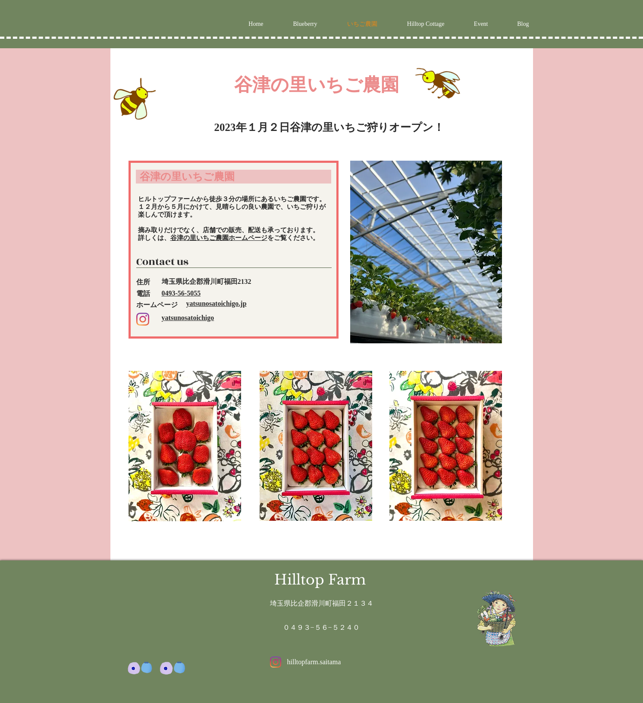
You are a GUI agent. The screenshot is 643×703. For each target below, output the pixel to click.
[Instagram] (142, 319)
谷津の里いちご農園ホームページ (218, 237)
